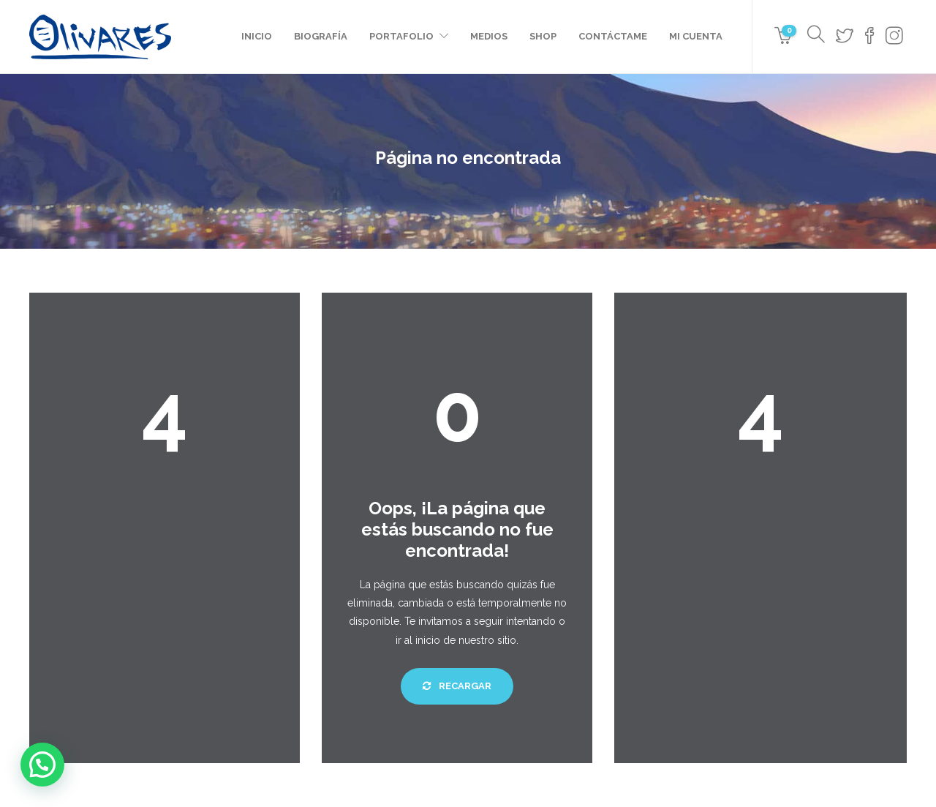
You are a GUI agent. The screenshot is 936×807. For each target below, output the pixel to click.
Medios (488, 36)
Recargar (457, 685)
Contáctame (612, 36)
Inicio (256, 36)
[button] (42, 765)
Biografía (320, 36)
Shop (542, 36)
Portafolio (401, 36)
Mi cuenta (695, 36)
